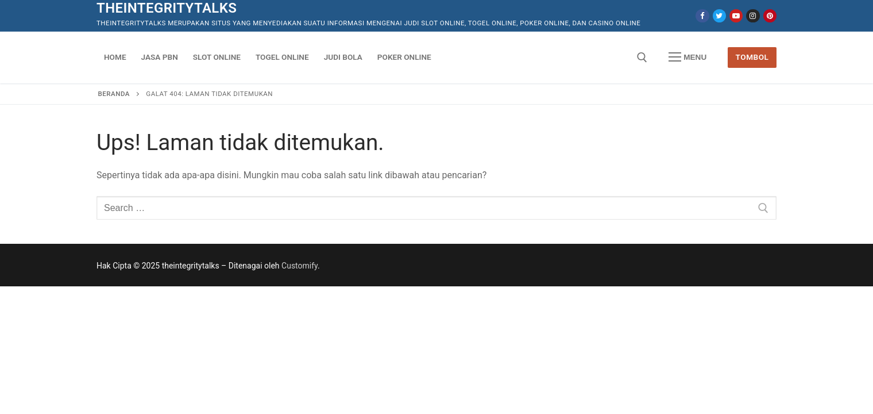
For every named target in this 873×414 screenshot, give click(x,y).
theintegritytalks (166, 8)
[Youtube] (736, 15)
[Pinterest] (770, 15)
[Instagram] (752, 15)
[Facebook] (702, 15)
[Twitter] (719, 15)
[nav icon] (687, 57)
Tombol (752, 57)
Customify (299, 265)
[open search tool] (642, 57)
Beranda (114, 94)
